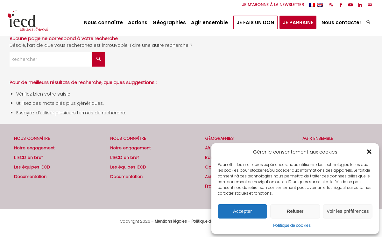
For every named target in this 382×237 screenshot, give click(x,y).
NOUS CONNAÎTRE (32, 138)
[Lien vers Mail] (369, 5)
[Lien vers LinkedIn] (359, 5)
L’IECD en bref (28, 157)
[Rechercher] (369, 22)
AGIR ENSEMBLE (317, 138)
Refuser (295, 211)
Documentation (30, 177)
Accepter (242, 211)
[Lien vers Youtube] (350, 5)
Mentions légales (171, 221)
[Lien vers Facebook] (340, 5)
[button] (369, 151)
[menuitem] (271, 4)
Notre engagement (34, 148)
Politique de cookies (292, 225)
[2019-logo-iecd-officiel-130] (28, 22)
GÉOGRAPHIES (219, 138)
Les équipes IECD (32, 167)
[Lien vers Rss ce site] (331, 5)
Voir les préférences (348, 211)
